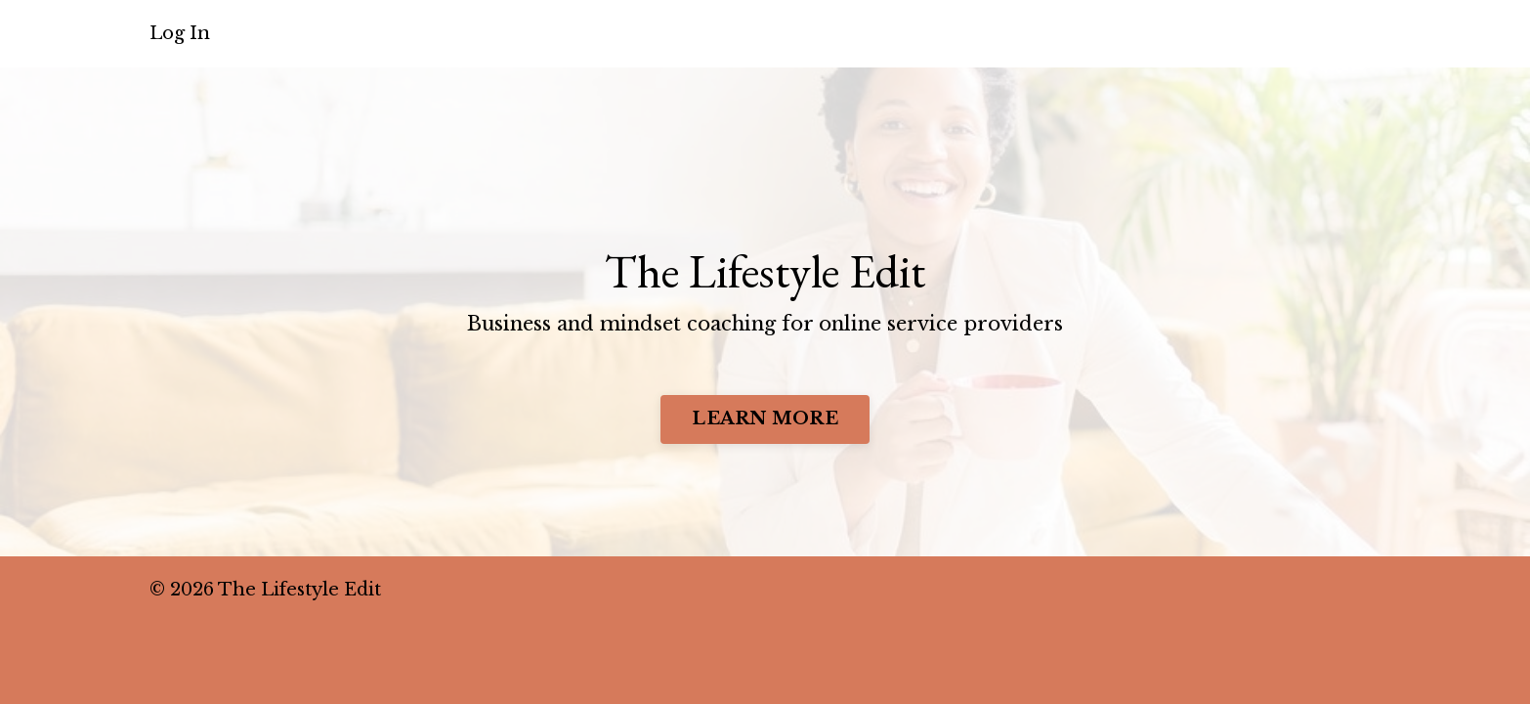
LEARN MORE (765, 415)
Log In (179, 33)
